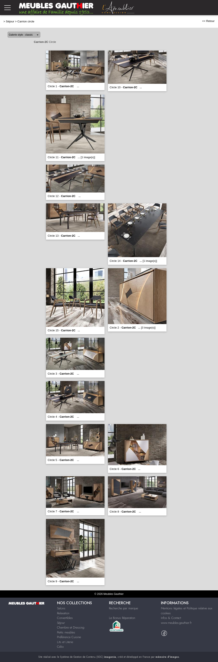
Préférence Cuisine (69, 637)
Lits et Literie (65, 642)
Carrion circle (25, 21)
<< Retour (208, 21)
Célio (60, 646)
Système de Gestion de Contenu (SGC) (88, 657)
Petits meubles (66, 632)
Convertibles (65, 618)
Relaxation (63, 613)
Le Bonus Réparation (122, 618)
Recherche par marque (123, 608)
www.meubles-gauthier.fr (176, 622)
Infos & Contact (171, 618)
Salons (61, 608)
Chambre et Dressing (70, 627)
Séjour (10, 21)
